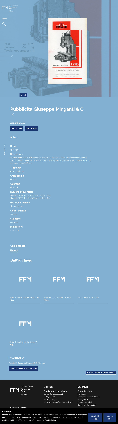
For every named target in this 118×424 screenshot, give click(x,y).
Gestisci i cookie (95, 417)
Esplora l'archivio (84, 391)
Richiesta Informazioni (86, 405)
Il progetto (81, 394)
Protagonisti (82, 399)
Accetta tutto (110, 417)
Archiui (24, 408)
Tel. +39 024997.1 (51, 399)
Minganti (14, 250)
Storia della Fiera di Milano (88, 397)
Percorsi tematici (84, 402)
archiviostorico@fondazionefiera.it (58, 402)
